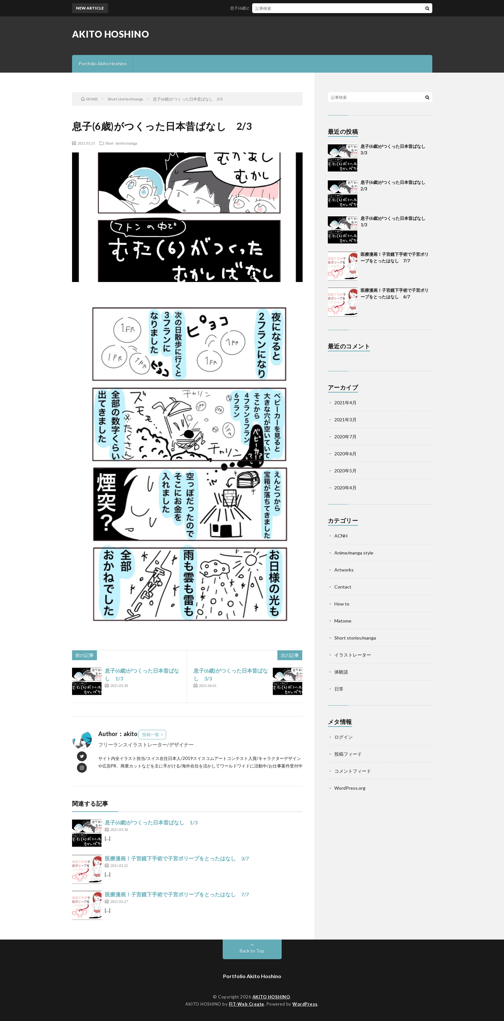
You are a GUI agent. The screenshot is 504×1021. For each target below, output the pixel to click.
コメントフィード (352, 771)
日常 (339, 689)
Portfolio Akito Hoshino (103, 63)
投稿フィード (348, 754)
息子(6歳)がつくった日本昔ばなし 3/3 (268, 8)
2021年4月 (345, 402)
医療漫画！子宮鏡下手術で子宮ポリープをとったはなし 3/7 (177, 858)
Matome (342, 621)
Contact (342, 587)
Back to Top (252, 951)
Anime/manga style (353, 552)
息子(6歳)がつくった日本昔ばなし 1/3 (151, 822)
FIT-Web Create (246, 1004)
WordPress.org (349, 788)
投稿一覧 (150, 734)
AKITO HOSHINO (110, 34)
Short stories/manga (121, 143)
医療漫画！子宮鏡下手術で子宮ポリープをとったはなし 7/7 (177, 894)
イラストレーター (352, 655)
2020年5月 (345, 470)
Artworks (344, 569)
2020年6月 (345, 453)
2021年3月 (345, 419)
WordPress (305, 1004)
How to (341, 604)
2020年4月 (345, 487)
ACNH (340, 535)
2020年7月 (345, 436)
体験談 (341, 672)
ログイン (343, 737)
